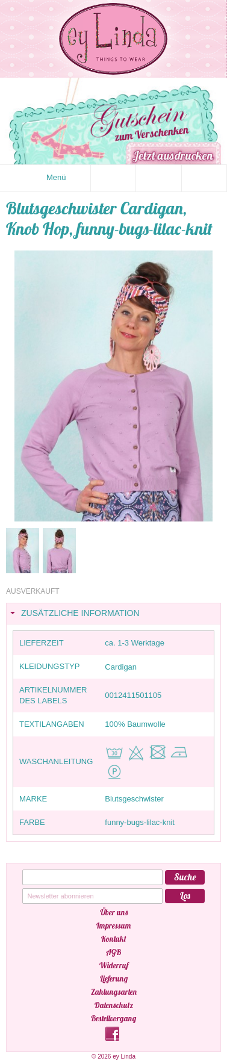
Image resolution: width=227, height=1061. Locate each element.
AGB (113, 952)
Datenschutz (114, 1005)
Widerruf (113, 965)
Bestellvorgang (113, 1018)
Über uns (114, 912)
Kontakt (113, 939)
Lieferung (114, 978)
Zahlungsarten (114, 992)
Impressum (113, 925)
